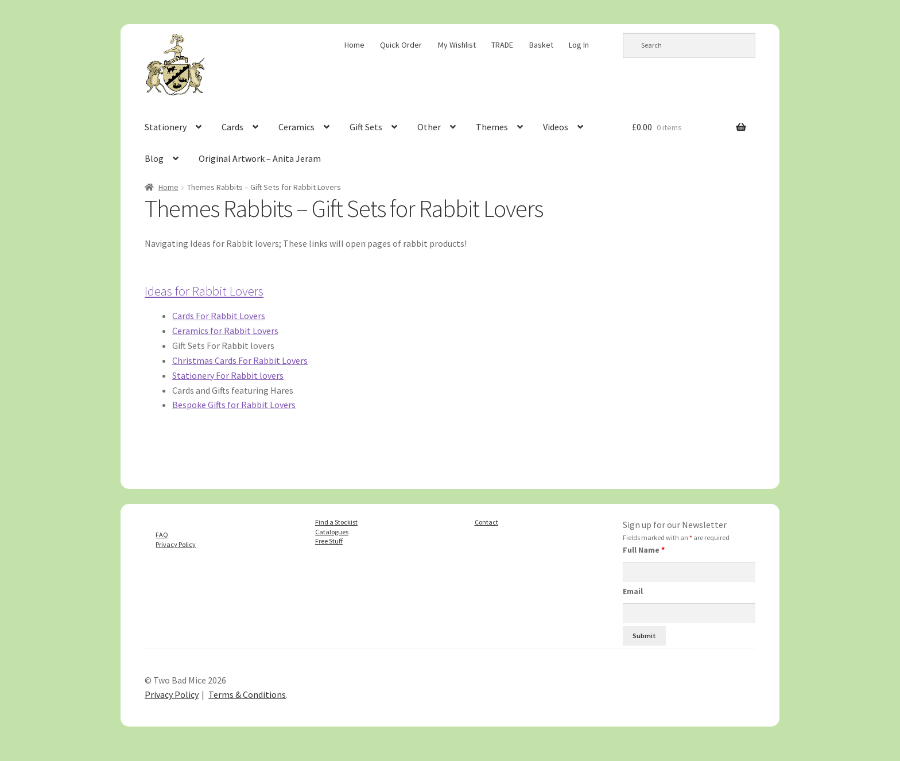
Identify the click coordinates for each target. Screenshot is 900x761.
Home (354, 45)
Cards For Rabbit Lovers (218, 315)
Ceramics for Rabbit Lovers (225, 330)
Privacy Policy (176, 544)
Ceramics (296, 127)
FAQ (162, 534)
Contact (486, 522)
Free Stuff (329, 541)
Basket (541, 45)
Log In (579, 45)
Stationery (166, 127)
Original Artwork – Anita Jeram (260, 158)
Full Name (644, 550)
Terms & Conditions (247, 694)
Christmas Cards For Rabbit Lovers (240, 360)
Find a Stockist (336, 522)
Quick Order (401, 45)
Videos (555, 127)
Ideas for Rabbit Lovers (204, 291)
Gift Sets (366, 127)
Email (633, 591)
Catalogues (331, 531)
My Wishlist (457, 45)
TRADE (502, 45)
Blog (154, 158)
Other (429, 127)
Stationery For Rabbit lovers (228, 375)
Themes (492, 127)
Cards (232, 127)
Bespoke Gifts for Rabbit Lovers (234, 404)
